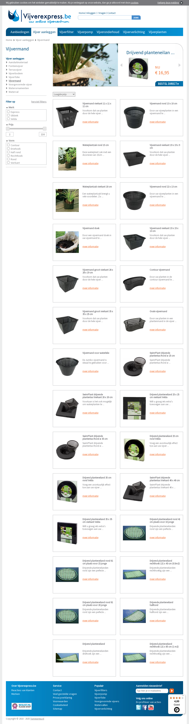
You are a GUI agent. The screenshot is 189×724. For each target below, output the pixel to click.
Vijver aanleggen (44, 32)
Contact (111, 13)
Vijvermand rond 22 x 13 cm (163, 186)
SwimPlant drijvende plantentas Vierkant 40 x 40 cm (165, 479)
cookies (134, 2)
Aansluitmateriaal (18, 62)
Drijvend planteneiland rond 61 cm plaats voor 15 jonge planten (98, 563)
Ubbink (14, 115)
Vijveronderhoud (108, 32)
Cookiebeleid (60, 705)
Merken (15, 694)
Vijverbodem (16, 73)
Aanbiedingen (20, 32)
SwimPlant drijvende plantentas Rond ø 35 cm (95, 437)
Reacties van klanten (22, 690)
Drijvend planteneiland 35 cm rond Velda (97, 479)
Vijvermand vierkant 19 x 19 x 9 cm (165, 146)
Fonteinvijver (16, 66)
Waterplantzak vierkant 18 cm (97, 186)
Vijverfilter (66, 32)
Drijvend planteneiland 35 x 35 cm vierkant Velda (97, 521)
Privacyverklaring (62, 697)
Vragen (102, 13)
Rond (13, 159)
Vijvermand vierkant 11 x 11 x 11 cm (97, 105)
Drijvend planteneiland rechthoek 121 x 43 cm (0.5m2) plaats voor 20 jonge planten (165, 563)
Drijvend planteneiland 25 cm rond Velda (164, 437)
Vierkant (15, 162)
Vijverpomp (85, 32)
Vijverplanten (157, 32)
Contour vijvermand (160, 269)
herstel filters (39, 101)
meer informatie (90, 121)
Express (15, 112)
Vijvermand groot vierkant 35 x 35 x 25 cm (98, 313)
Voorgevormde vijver (20, 84)
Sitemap (57, 708)
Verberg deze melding (168, 2)
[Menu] (183, 696)
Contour (15, 145)
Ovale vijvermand (158, 311)
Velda (14, 119)
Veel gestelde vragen (65, 694)
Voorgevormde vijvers (106, 701)
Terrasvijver (15, 69)
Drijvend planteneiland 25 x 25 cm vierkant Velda (164, 396)
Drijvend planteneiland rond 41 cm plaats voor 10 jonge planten (165, 522)
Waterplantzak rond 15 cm (96, 145)
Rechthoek (17, 155)
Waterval (13, 91)
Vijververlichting (134, 32)
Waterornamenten (19, 88)
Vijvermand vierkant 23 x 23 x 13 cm (164, 230)
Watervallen (101, 705)
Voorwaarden (60, 701)
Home (82, 13)
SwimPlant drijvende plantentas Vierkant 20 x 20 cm (98, 396)
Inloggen (91, 13)
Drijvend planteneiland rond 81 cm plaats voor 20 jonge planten (98, 605)
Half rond (16, 152)
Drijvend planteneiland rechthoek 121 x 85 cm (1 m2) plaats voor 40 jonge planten (164, 646)
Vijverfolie (14, 77)
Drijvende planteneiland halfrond (161, 604)
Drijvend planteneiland (94, 643)
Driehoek (16, 148)
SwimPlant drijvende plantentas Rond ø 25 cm (162, 354)
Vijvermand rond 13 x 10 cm (163, 103)
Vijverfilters (100, 690)
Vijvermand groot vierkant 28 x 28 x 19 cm (98, 271)
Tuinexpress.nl (37, 718)
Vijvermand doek (91, 228)
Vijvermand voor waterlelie (96, 353)
